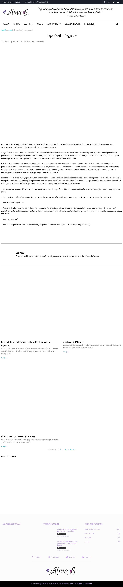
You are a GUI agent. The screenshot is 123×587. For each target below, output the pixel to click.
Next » (72, 449)
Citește (3, 358)
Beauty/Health (72, 24)
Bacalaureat (61, 533)
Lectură (28, 24)
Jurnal (16, 24)
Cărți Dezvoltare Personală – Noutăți (18, 436)
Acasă (3, 30)
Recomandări (54, 24)
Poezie (39, 24)
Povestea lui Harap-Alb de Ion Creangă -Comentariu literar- (67, 543)
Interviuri (89, 24)
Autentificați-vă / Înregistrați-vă (36, 2)
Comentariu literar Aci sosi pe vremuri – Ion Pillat (67, 530)
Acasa (6, 24)
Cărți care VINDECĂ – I (73, 342)
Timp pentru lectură (100, 529)
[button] (117, 24)
